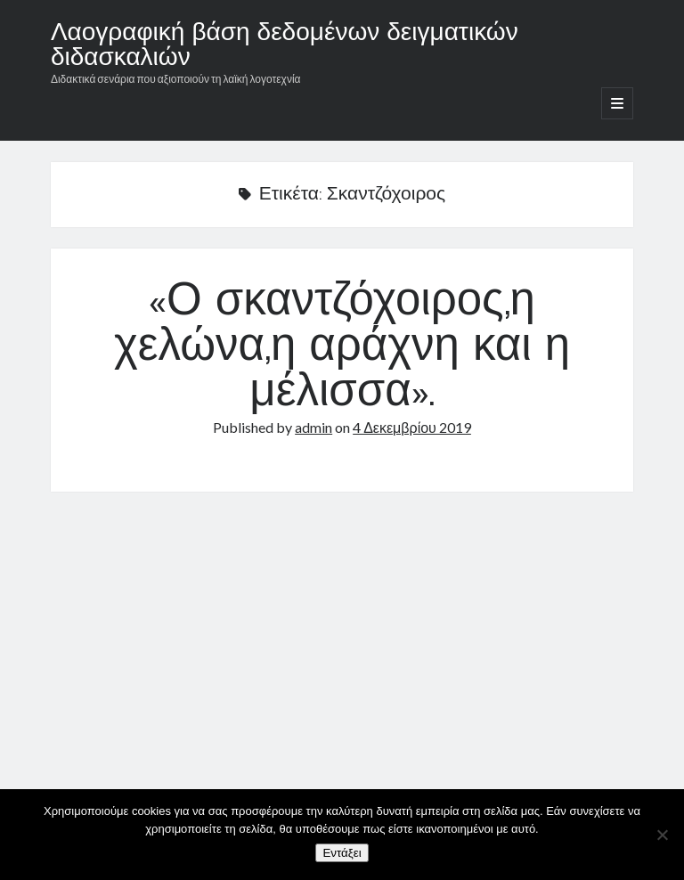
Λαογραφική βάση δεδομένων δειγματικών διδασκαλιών (284, 46)
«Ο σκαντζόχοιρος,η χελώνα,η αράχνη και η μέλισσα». (342, 348)
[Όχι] (662, 834)
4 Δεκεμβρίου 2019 (412, 427)
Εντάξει (341, 853)
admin (313, 427)
